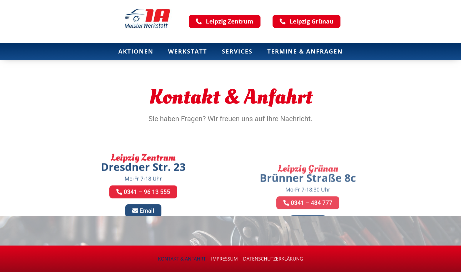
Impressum (224, 259)
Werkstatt (187, 51)
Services (237, 51)
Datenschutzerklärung (273, 259)
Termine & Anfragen (305, 51)
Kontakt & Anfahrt (182, 259)
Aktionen (135, 51)
